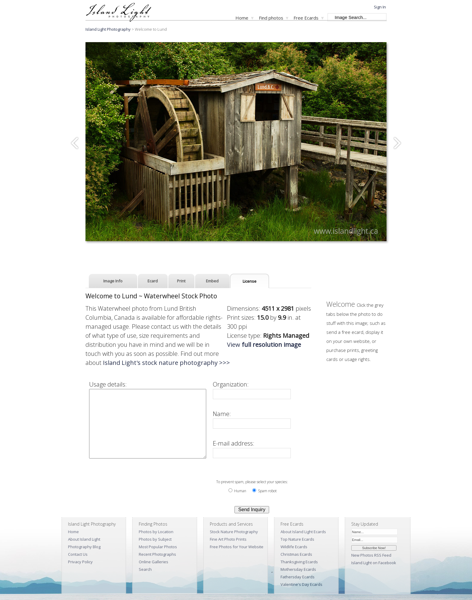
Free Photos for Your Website (236, 546)
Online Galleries (153, 561)
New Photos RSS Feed (371, 555)
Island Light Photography (108, 29)
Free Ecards (305, 18)
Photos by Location (156, 531)
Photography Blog (84, 546)
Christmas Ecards (296, 554)
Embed (212, 281)
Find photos (271, 18)
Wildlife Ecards (294, 546)
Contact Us (78, 554)
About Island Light (84, 539)
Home (241, 18)
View (264, 344)
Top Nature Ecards (297, 539)
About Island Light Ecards (303, 531)
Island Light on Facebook (373, 562)
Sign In (380, 7)
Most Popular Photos (158, 546)
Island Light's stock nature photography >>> (166, 363)
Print (181, 281)
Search (145, 569)
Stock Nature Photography (234, 531)
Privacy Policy (80, 561)
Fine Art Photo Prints (228, 539)
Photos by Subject (155, 539)
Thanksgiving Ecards (299, 561)
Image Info (113, 281)
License (249, 281)
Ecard (153, 281)
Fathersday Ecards (298, 577)
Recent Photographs (157, 554)
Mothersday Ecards (298, 569)
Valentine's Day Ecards (301, 584)
